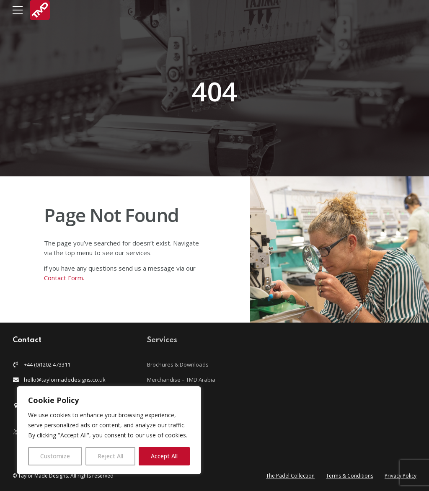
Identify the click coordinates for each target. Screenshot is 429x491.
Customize (55, 456)
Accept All (164, 456)
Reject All (110, 456)
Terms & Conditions (349, 475)
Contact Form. (65, 278)
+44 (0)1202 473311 (47, 364)
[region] (109, 430)
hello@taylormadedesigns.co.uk (65, 379)
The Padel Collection (290, 475)
